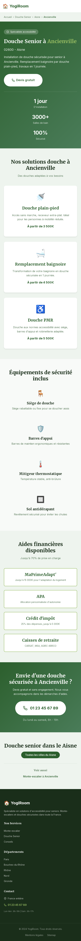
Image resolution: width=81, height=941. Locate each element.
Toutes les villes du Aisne (40, 754)
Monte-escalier (12, 830)
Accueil (8, 17)
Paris (6, 859)
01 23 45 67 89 (40, 708)
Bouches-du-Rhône (14, 864)
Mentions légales (34, 935)
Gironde (8, 881)
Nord (6, 875)
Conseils (8, 841)
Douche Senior (23, 17)
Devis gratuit (23, 80)
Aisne (37, 17)
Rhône (7, 870)
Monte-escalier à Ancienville (40, 776)
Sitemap (51, 935)
